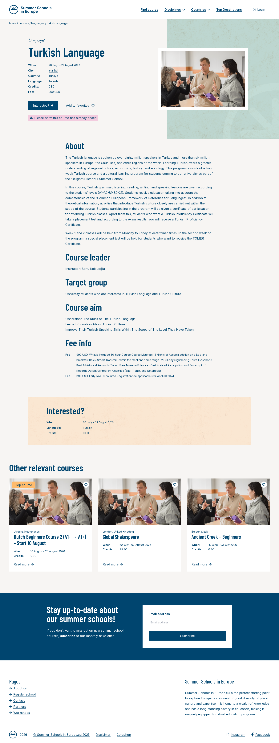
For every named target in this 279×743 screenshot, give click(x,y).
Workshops (19, 713)
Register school (22, 694)
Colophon (124, 735)
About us (18, 688)
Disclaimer (103, 735)
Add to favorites (80, 105)
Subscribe (187, 636)
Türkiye (53, 75)
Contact (17, 700)
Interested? (43, 105)
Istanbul (53, 70)
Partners (17, 706)
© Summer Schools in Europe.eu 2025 (61, 735)
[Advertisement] (135, 699)
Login (259, 9)
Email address (159, 614)
